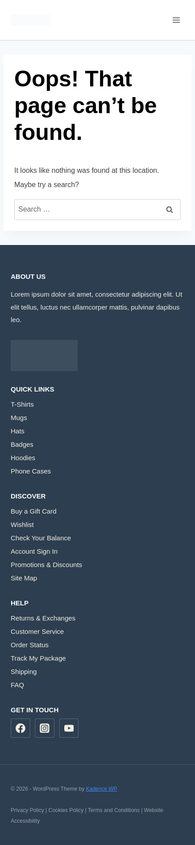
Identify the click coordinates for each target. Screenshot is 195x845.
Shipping (24, 671)
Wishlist (22, 524)
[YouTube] (69, 728)
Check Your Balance (41, 538)
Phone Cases (31, 471)
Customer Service (37, 631)
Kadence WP (101, 789)
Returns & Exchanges (43, 618)
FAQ (17, 685)
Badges (22, 444)
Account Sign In (34, 551)
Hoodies (23, 457)
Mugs (19, 417)
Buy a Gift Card (34, 511)
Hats (18, 431)
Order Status (30, 645)
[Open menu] (176, 20)
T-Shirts (22, 404)
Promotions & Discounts (46, 564)
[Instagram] (44, 728)
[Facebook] (20, 728)
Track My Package (38, 658)
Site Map (24, 578)
